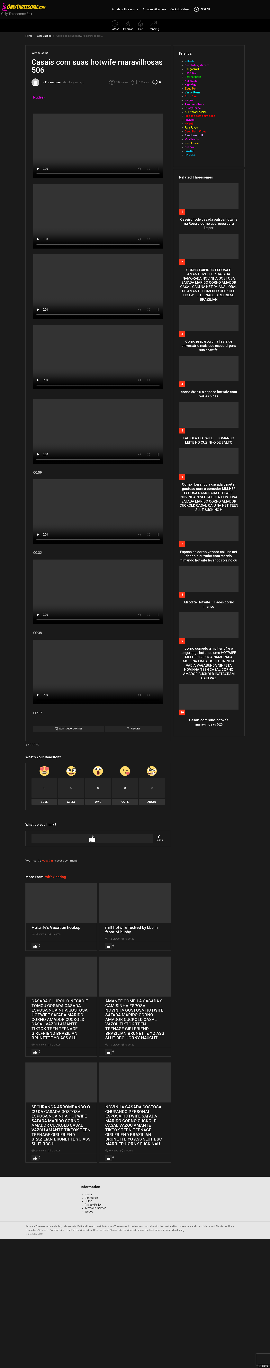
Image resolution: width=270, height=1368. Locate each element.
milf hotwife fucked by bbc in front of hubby (131, 1059)
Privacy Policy (93, 1333)
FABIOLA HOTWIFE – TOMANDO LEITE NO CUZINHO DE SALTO (208, 440)
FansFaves (191, 127)
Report (135, 857)
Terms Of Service (95, 1337)
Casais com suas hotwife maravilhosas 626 (209, 722)
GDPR (88, 1330)
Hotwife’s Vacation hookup (56, 1056)
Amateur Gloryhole (154, 9)
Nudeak (39, 97)
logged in (47, 989)
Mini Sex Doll (192, 139)
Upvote (92, 967)
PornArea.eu (192, 143)
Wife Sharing (55, 1006)
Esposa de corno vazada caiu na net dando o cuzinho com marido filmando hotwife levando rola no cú (208, 556)
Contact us (91, 1327)
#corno (34, 874)
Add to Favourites (70, 857)
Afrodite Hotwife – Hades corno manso (209, 604)
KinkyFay (190, 84)
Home (88, 1323)
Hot (140, 25)
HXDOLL (190, 154)
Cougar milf (192, 69)
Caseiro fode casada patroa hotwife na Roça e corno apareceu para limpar (209, 223)
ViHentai (190, 61)
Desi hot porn (193, 76)
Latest (115, 25)
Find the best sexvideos (200, 115)
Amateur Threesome (125, 9)
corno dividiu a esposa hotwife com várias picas (209, 394)
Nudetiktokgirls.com (197, 65)
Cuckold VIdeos (179, 9)
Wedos (89, 1340)
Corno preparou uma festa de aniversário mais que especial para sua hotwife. (209, 345)
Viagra (189, 100)
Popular (128, 25)
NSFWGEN (191, 80)
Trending (153, 25)
